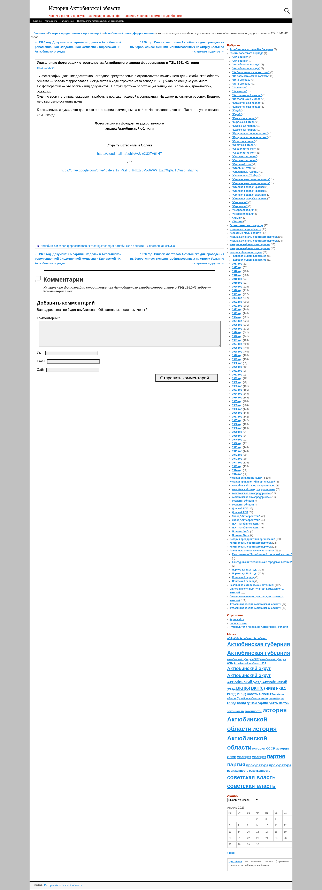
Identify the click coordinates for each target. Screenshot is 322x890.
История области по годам (246, 252)
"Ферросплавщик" (243, 210)
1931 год (237, 370)
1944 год (237, 470)
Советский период (243, 577)
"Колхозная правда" (244, 125)
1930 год (237, 363)
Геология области (243, 500)
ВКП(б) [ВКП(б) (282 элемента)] (243, 688)
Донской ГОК (240, 508)
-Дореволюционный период (249, 255)
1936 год (237, 409)
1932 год (237, 378)
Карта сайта (51, 21)
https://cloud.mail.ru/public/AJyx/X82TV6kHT (129, 153)
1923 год (237, 309)
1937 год (237, 416)
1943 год (237, 462)
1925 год (237, 324)
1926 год (237, 332)
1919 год (237, 278)
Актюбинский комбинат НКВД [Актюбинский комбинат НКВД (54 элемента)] (250, 663)
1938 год (237, 424)
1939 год (237, 431)
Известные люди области (245, 229)
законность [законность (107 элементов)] (235, 711)
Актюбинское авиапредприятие (251, 493)
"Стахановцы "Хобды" (246, 171)
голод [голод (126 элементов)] (231, 703)
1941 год (237, 447)
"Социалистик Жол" (244, 148)
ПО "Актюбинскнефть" (246, 523)
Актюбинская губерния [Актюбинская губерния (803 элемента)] (258, 644)
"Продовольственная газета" (250, 133)
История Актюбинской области (85, 8)
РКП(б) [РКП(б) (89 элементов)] (231, 694)
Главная (37, 21)
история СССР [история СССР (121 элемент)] (263, 748)
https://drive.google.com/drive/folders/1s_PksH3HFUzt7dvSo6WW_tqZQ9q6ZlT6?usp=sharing (129, 170)
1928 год (237, 347)
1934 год (237, 393)
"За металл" (239, 87)
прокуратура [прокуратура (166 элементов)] (257, 765)
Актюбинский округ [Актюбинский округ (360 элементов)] (249, 668)
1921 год (237, 294)
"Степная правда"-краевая (248, 187)
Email (41, 366)
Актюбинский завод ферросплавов (129, 33)
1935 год (237, 401)
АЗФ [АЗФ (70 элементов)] (230, 638)
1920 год (237, 286)
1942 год (237, 454)
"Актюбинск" (240, 57)
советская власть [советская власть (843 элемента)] (251, 777)
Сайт (41, 374)
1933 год (237, 386)
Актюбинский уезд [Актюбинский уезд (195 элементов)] (244, 682)
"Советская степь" (243, 141)
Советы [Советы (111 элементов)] (253, 694)
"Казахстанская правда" (247, 103)
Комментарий (49, 318)
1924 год (237, 317)
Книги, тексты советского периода (250, 542)
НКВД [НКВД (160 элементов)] (270, 688)
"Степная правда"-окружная (249, 194)
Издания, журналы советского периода (254, 236)
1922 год (237, 301)
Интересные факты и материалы (250, 244)
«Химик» (237, 217)
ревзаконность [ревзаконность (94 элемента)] (237, 770)
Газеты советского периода (246, 53)
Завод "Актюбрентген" (246, 516)
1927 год (237, 340)
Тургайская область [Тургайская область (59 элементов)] (248, 698)
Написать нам (67, 21)
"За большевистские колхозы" (251, 72)
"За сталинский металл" (247, 95)
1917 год (237, 263)
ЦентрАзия (235, 861)
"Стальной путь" (242, 164)
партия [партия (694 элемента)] (276, 756)
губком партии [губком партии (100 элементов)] (257, 703)
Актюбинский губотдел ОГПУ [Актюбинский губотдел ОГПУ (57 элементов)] (243, 659)
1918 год (237, 271)
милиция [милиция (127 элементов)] (244, 757)
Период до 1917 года (244, 569)
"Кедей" (237, 110)
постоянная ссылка (162, 246)
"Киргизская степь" (244, 118)
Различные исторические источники (252, 550)
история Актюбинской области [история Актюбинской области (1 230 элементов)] (257, 719)
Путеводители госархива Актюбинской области (100, 21)
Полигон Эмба (241, 531)
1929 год (237, 355)
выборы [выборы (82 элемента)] (266, 698)
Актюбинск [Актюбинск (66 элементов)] (246, 638)
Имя (40, 357)
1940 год (237, 439)
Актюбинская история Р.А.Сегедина (251, 49)
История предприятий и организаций (74, 33)
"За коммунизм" (242, 80)
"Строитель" (240, 202)
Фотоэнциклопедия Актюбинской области (116, 246)
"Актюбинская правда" (246, 64)
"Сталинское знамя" (244, 156)
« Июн (231, 852)
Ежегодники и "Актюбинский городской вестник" (262, 554)
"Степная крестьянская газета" (251, 179)
